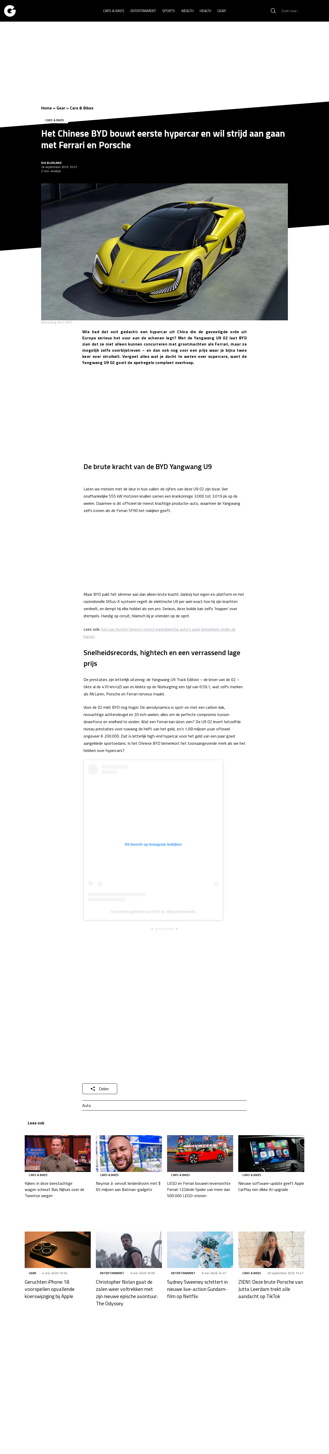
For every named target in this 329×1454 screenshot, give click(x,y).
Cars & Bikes (81, 108)
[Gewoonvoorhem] (10, 11)
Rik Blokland (51, 162)
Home (46, 108)
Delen (100, 1089)
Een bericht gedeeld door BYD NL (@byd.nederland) (153, 912)
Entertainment (112, 1273)
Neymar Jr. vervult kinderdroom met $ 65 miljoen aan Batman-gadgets (128, 1186)
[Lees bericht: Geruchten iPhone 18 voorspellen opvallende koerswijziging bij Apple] (58, 1250)
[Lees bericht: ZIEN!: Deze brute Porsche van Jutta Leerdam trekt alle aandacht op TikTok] (271, 1250)
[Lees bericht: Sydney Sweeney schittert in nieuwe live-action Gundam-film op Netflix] (200, 1250)
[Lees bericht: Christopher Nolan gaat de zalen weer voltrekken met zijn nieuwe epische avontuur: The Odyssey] (129, 1250)
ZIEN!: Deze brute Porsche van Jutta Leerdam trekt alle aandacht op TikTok (270, 1289)
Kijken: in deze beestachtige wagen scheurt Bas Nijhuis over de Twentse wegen (54, 1189)
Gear (61, 108)
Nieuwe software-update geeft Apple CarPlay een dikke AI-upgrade (271, 1186)
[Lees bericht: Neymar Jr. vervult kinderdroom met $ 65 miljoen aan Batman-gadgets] (129, 1153)
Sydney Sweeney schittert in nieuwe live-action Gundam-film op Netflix (197, 1289)
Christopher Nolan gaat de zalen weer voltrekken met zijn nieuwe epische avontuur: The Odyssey (127, 1292)
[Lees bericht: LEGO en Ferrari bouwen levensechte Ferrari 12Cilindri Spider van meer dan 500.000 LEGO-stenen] (200, 1153)
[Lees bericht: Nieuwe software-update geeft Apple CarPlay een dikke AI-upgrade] (271, 1153)
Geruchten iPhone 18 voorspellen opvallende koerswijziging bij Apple (50, 1289)
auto (86, 1105)
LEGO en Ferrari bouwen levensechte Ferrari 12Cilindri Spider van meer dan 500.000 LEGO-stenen (199, 1189)
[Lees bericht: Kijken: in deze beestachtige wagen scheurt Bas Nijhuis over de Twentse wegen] (58, 1153)
